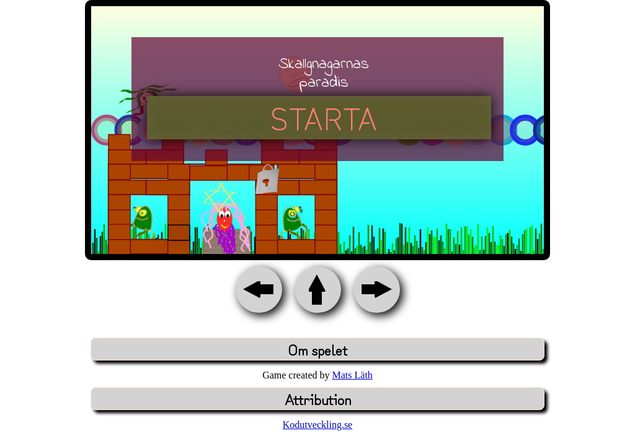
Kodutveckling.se (317, 424)
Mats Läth (352, 375)
